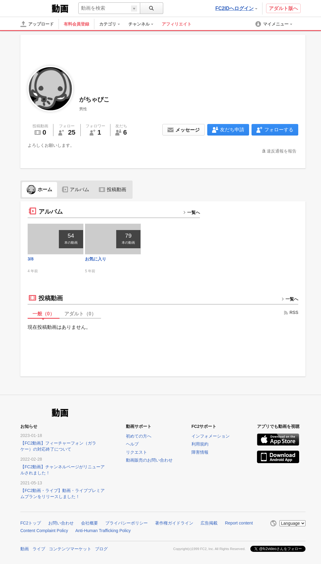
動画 (24, 548)
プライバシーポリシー (126, 523)
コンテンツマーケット (70, 548)
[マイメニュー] (274, 24)
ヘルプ (132, 444)
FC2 (35, 8)
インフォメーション (210, 436)
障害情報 (199, 452)
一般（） (43, 313)
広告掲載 (209, 523)
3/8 (30, 258)
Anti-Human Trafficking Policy (103, 530)
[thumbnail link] (55, 239)
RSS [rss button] (290, 312)
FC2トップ (30, 523)
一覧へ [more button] (191, 212)
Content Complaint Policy (44, 530)
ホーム (39, 189)
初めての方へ (138, 436)
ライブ (38, 548)
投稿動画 (112, 189)
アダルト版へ (283, 8)
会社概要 (89, 523)
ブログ (101, 548)
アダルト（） (80, 313)
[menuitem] (112, 24)
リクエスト (136, 452)
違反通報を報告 (281, 151)
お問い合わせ (61, 523)
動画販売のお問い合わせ (149, 460)
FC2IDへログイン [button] (236, 8)
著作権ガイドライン (174, 523)
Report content (239, 523)
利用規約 (199, 444)
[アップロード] (37, 24)
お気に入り (95, 258)
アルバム (75, 189)
